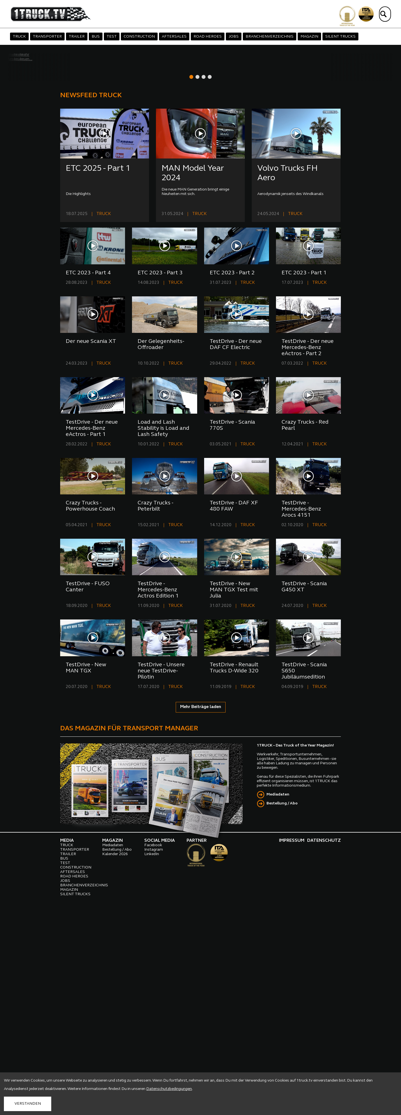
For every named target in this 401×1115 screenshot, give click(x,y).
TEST (112, 37)
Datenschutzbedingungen (169, 1089)
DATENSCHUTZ (324, 1041)
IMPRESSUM (291, 1041)
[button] (191, 277)
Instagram (153, 1050)
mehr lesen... (37, 256)
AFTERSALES (174, 37)
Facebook (153, 1046)
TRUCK (19, 37)
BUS (96, 37)
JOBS (234, 37)
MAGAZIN (309, 37)
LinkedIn (151, 1055)
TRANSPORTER (47, 37)
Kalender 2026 (115, 1055)
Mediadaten (277, 995)
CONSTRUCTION (139, 37)
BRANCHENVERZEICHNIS (270, 37)
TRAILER (77, 37)
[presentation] (350, 169)
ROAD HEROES (208, 37)
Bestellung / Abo (282, 1004)
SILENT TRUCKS (340, 37)
